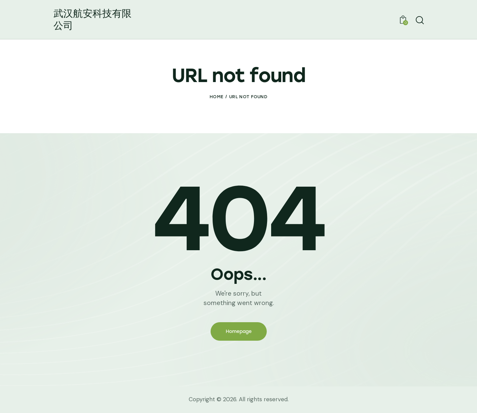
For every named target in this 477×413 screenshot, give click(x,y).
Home (216, 96)
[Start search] (419, 20)
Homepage (239, 331)
